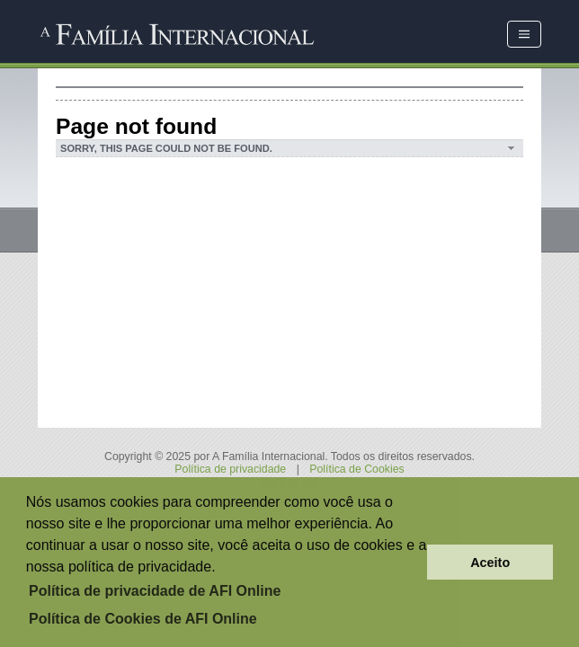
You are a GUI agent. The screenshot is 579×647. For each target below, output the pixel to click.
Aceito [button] (490, 562)
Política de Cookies (356, 469)
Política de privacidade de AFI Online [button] (155, 590)
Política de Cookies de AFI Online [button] (143, 618)
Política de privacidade (230, 469)
